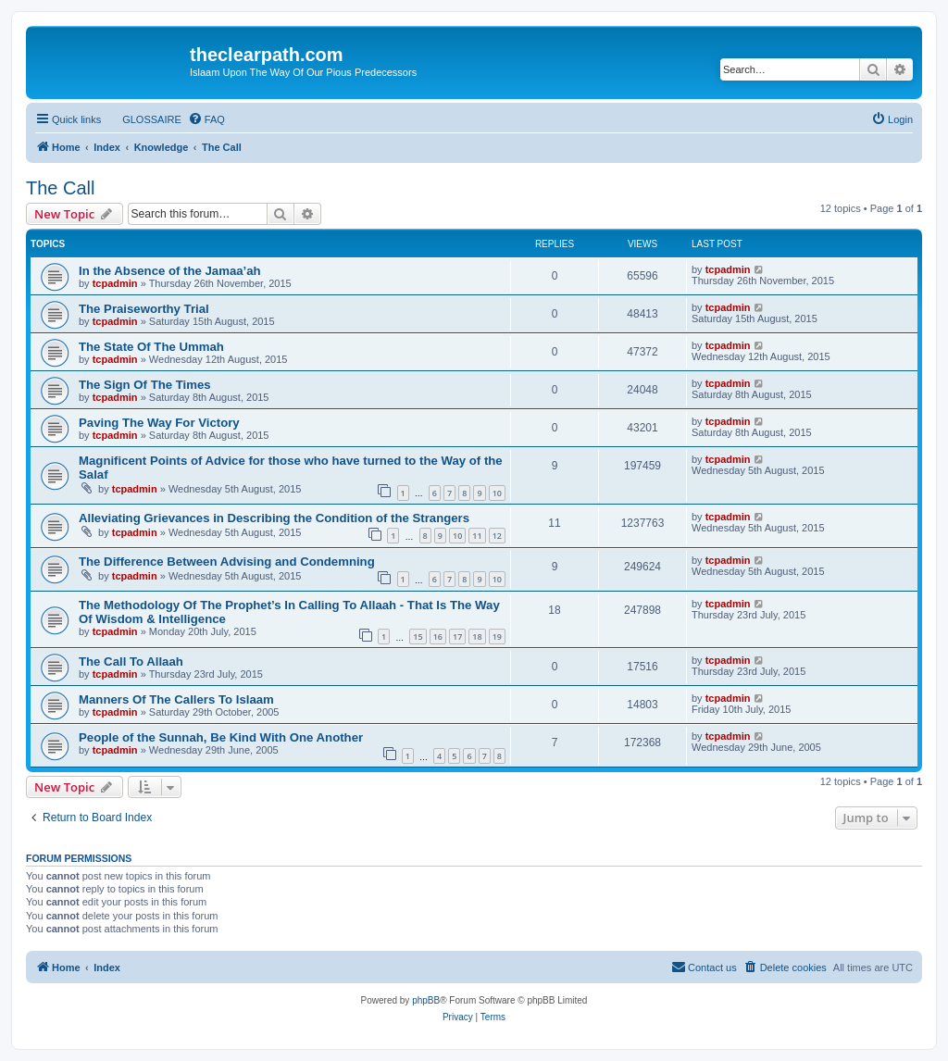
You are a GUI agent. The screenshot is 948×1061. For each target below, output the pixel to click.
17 (457, 636)
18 (476, 636)
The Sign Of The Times (145, 385)
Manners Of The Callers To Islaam (176, 699)
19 (497, 636)
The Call (60, 188)
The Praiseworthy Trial (144, 309)
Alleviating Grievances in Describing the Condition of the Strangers (274, 518)
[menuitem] (143, 119)
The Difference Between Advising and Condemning (227, 561)
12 (497, 536)
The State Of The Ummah (151, 347)
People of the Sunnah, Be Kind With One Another (221, 737)
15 (417, 636)
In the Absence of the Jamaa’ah (170, 271)
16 (438, 636)
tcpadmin (115, 283)
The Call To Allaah (131, 661)
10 (497, 493)
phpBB (426, 1000)
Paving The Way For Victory (159, 423)
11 (476, 536)
